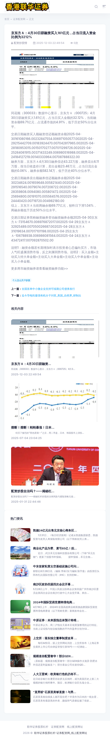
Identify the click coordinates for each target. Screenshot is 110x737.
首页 (6, 19)
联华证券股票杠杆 (37, 726)
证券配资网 (19, 19)
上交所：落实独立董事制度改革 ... (55, 638)
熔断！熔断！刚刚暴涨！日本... (32, 427)
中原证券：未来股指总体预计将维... (56, 620)
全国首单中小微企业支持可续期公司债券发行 (48, 288)
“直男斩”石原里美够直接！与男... (54, 692)
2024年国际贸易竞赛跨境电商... (54, 602)
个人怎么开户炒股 (21, 280)
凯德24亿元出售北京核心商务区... (55, 530)
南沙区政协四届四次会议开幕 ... (53, 584)
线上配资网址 (75, 726)
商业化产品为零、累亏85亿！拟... (55, 548)
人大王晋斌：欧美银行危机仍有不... (56, 674)
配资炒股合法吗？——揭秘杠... (32, 491)
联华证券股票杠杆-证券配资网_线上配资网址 (60, 733)
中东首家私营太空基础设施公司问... (56, 566)
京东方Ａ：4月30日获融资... (31, 364)
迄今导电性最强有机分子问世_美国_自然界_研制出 (51, 295)
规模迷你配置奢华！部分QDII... (53, 656)
